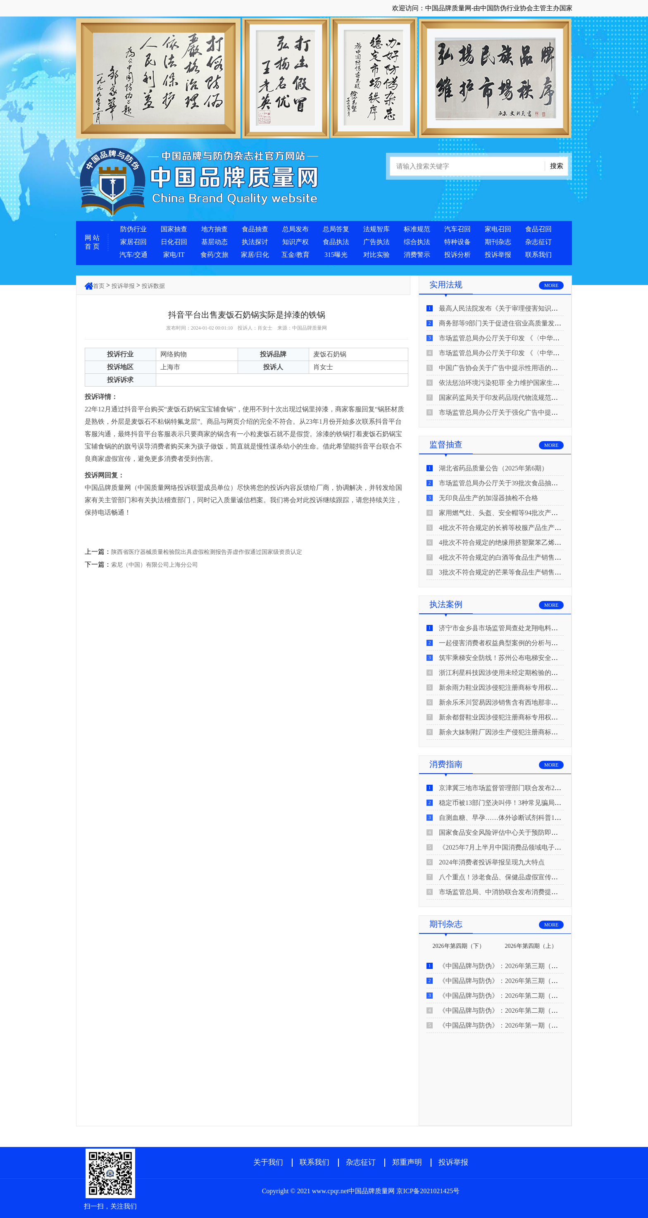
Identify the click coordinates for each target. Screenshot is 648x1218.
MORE (551, 285)
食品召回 (538, 229)
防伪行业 (133, 229)
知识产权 (295, 241)
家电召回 (498, 229)
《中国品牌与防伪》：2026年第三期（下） (502, 965)
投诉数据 (153, 286)
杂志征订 (538, 241)
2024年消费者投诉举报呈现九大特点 (492, 862)
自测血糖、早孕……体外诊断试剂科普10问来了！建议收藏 (525, 817)
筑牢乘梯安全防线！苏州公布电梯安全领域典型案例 (515, 657)
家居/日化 (255, 254)
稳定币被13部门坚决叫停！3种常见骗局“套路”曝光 (513, 802)
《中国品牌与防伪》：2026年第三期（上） (502, 980)
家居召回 (133, 241)
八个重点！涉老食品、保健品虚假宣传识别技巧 (508, 877)
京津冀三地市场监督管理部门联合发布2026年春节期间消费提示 (531, 787)
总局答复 (336, 229)
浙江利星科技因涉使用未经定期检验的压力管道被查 (515, 672)
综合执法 (417, 241)
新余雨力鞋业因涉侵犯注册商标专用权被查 (502, 687)
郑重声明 (407, 1162)
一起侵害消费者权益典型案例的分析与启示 (502, 642)
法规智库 (376, 229)
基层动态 (214, 241)
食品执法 (336, 241)
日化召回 (174, 241)
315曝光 (336, 254)
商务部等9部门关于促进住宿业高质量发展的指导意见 (516, 323)
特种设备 (457, 241)
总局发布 (295, 229)
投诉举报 (498, 254)
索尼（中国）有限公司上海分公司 (154, 565)
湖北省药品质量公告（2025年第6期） (493, 468)
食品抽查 (255, 229)
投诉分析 (457, 254)
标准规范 (417, 229)
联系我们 (538, 254)
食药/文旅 (214, 254)
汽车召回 (457, 229)
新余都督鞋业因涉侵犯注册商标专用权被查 (502, 717)
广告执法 (376, 241)
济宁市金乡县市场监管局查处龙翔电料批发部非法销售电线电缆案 (535, 628)
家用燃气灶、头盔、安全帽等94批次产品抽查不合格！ (518, 512)
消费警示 (417, 254)
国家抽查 (174, 229)
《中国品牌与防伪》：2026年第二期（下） (502, 995)
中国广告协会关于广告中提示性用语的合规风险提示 (515, 367)
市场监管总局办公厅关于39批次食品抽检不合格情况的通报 (525, 483)
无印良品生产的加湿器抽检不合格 (488, 497)
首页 (99, 286)
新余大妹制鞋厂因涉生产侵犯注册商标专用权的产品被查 (521, 732)
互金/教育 (295, 254)
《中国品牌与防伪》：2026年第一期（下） (502, 1025)
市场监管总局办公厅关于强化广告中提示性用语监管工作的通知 (531, 412)
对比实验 (376, 254)
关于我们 (268, 1162)
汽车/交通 (133, 254)
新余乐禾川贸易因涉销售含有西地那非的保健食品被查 (518, 702)
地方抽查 (214, 229)
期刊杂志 (498, 241)
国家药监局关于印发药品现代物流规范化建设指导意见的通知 (528, 397)
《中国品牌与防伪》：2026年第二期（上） (502, 1010)
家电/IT (174, 254)
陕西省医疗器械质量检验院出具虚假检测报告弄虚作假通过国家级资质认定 (206, 552)
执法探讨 (255, 241)
